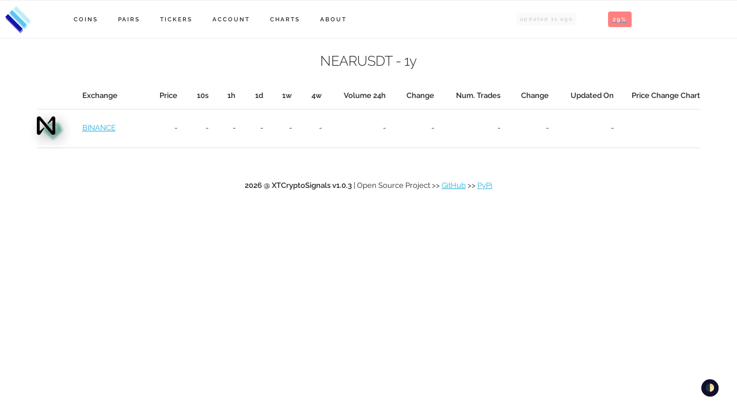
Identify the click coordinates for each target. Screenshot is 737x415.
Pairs (129, 19)
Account (231, 19)
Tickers (176, 19)
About (333, 19)
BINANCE (99, 127)
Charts (285, 19)
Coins (86, 19)
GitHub (454, 185)
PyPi (484, 185)
